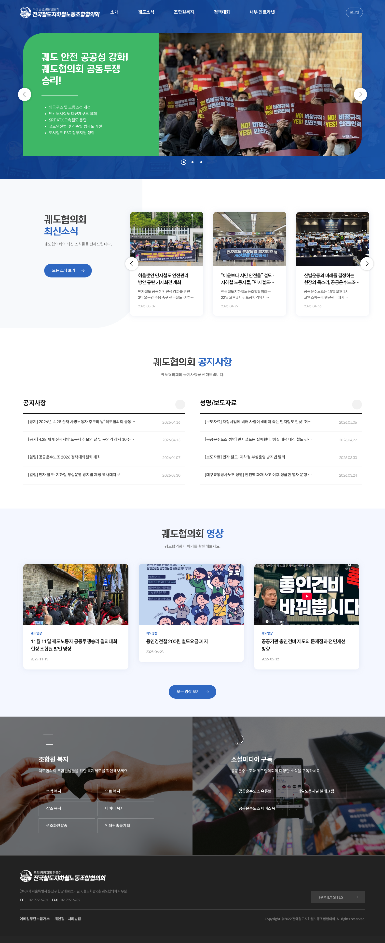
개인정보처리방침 (68, 919)
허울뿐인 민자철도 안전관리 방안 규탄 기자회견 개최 (163, 279)
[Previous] (24, 94)
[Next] (360, 94)
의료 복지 (112, 791)
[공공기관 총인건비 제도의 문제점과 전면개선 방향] (306, 616)
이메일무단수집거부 (35, 919)
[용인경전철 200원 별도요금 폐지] (191, 613)
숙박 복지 (53, 791)
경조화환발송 (57, 825)
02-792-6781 (38, 900)
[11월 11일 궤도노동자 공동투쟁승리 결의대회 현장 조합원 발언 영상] (76, 616)
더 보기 (180, 404)
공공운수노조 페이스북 (257, 808)
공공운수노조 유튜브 (255, 791)
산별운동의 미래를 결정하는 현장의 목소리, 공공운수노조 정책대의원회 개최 (329, 279)
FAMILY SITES (331, 897)
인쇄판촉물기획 (117, 825)
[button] (131, 263)
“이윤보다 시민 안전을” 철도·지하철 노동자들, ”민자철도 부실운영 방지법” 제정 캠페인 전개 (248, 279)
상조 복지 (53, 808)
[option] (166, 264)
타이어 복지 (114, 808)
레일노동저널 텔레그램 (316, 791)
